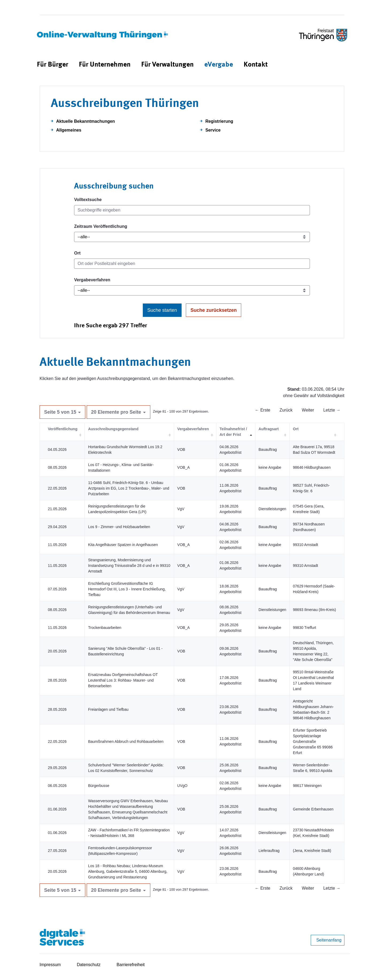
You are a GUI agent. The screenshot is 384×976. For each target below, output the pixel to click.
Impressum (50, 964)
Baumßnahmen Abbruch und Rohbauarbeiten (125, 741)
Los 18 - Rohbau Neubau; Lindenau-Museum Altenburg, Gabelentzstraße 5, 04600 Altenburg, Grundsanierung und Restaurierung (127, 871)
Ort (77, 253)
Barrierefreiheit (131, 964)
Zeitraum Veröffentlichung (100, 226)
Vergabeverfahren (92, 280)
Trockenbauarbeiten (104, 627)
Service (213, 130)
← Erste (262, 410)
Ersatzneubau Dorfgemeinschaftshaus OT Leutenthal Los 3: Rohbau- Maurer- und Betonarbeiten (123, 680)
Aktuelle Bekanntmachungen (85, 121)
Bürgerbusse (98, 785)
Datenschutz (89, 964)
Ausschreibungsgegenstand (113, 429)
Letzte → (331, 410)
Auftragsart (269, 429)
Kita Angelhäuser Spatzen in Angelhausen (123, 545)
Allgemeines (68, 130)
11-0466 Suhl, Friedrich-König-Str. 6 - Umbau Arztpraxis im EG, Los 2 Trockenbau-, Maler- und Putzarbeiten (128, 488)
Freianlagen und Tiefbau (108, 709)
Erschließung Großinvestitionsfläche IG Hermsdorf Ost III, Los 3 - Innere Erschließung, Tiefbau (127, 589)
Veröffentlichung (62, 429)
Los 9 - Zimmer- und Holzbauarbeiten (119, 527)
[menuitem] (52, 65)
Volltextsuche (88, 199)
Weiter (308, 410)
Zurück (286, 410)
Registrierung (219, 121)
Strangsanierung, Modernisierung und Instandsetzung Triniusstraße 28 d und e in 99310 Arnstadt (129, 565)
